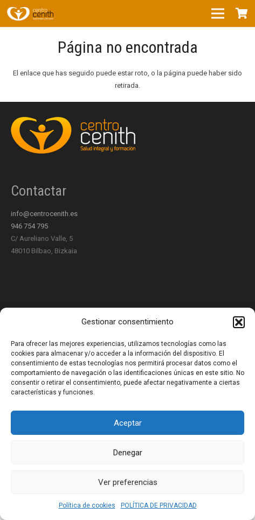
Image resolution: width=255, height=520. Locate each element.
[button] (238, 322)
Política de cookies (87, 505)
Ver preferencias (127, 482)
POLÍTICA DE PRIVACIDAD (159, 505)
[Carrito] (241, 13)
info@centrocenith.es (44, 214)
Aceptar (128, 423)
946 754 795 (29, 226)
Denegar (127, 452)
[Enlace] (30, 13)
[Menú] (218, 13)
